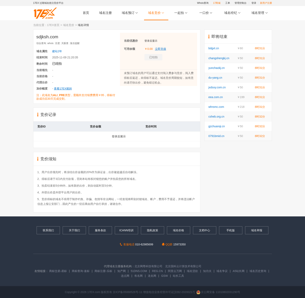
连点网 (125, 275)
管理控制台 (241, 3)
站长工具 (178, 275)
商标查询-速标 (81, 271)
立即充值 (160, 48)
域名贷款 (192, 271)
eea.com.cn (216, 97)
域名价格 (178, 230)
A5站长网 (239, 271)
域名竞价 (156, 13)
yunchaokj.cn (217, 67)
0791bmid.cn (216, 136)
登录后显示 (150, 40)
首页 (86, 12)
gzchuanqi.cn (217, 126)
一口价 (205, 13)
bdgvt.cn (214, 48)
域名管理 (259, 13)
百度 (57, 43)
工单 (227, 3)
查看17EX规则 (63, 88)
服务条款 (100, 230)
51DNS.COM (139, 271)
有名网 (138, 275)
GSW (164, 275)
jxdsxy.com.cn (217, 87)
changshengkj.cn (219, 58)
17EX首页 (53, 25)
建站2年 (57, 51)
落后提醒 (75, 43)
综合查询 (41, 43)
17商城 (216, 3)
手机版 (230, 230)
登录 (253, 3)
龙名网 (152, 275)
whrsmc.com (216, 106)
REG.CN (157, 271)
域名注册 (105, 12)
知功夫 (207, 271)
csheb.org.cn (216, 116)
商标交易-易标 (58, 271)
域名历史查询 (257, 271)
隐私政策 (152, 230)
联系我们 (48, 230)
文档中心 (204, 230)
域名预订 (130, 13)
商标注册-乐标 (103, 271)
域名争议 (222, 271)
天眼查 (64, 43)
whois (50, 43)
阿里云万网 (175, 271)
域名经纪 (232, 13)
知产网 (121, 271)
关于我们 (74, 230)
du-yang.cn (215, 77)
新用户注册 (266, 3)
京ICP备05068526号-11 (128, 292)
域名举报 (256, 230)
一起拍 (181, 13)
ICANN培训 (126, 230)
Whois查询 (202, 3)
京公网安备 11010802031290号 (218, 292)
